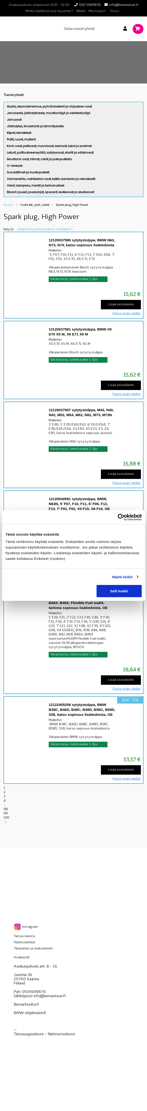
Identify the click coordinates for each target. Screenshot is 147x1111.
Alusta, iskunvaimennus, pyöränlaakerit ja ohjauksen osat (49, 106)
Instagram (26, 927)
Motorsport (97, 11)
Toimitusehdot (25, 942)
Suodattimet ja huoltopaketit (28, 172)
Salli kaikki (119, 591)
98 (6, 809)
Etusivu (9, 205)
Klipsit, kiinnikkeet (19, 133)
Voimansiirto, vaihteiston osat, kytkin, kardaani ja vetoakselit (51, 179)
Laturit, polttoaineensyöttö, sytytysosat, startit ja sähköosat (50, 153)
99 (6, 813)
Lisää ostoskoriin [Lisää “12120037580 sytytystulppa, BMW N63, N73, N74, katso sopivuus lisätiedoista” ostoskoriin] (121, 304)
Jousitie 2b (23, 975)
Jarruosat (14, 120)
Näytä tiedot (122, 577)
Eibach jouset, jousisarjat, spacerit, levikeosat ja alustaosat (50, 192)
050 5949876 (90, 5)
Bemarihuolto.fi (26, 1005)
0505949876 (34, 992)
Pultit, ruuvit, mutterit (21, 139)
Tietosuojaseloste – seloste (44, 1034)
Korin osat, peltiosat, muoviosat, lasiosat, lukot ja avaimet (49, 146)
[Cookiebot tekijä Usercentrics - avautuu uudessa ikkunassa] (121, 517)
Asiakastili (21, 957)
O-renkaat (14, 166)
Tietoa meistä (24, 936)
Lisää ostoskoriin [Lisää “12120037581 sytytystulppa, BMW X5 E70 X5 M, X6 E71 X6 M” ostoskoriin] (121, 385)
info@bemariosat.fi (123, 5)
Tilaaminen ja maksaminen (33, 948)
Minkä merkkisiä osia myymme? (49, 11)
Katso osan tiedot (127, 313)
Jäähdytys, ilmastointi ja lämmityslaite (35, 126)
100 (6, 818)
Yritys (114, 11)
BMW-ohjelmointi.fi (30, 1013)
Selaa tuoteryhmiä (79, 29)
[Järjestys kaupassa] (45, 229)
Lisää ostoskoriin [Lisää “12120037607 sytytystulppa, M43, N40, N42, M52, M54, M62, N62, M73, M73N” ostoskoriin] (121, 474)
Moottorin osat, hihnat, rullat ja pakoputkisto (39, 159)
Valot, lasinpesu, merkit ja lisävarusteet (35, 185)
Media (80, 11)
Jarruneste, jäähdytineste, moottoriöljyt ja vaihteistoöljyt (48, 113)
